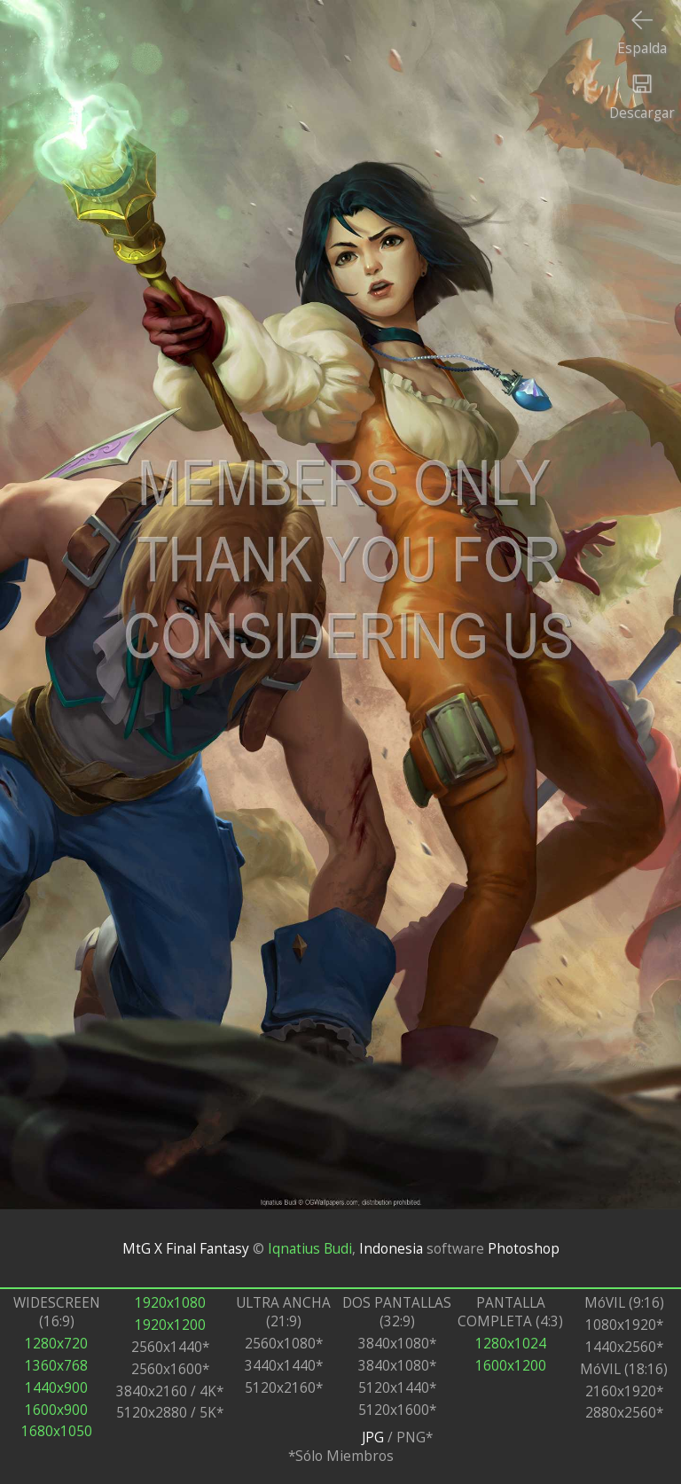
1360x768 (56, 1365)
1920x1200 (170, 1325)
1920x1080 (170, 1303)
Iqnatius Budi (310, 1248)
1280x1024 (510, 1343)
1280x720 (56, 1343)
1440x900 (56, 1388)
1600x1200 (510, 1365)
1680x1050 (56, 1431)
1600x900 (56, 1410)
